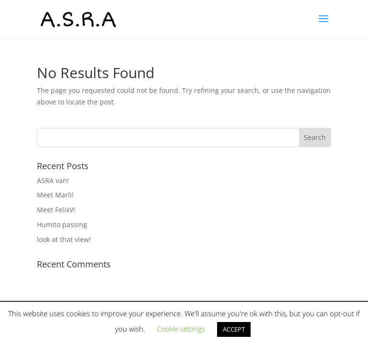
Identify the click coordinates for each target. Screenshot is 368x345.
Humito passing (62, 224)
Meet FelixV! (56, 209)
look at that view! (64, 239)
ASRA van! (53, 180)
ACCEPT (234, 329)
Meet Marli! (55, 194)
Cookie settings (181, 329)
